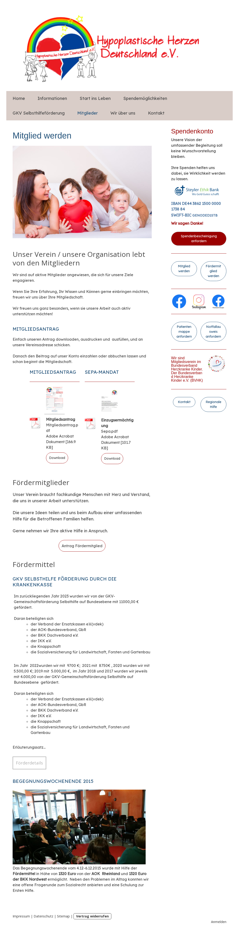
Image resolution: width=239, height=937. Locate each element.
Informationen (52, 98)
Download (57, 458)
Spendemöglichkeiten (145, 98)
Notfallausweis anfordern (213, 332)
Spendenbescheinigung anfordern (199, 238)
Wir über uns (122, 113)
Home (19, 98)
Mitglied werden (184, 268)
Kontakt (156, 113)
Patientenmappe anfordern (184, 332)
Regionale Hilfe (213, 404)
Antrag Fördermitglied (82, 545)
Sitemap (63, 916)
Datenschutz (43, 916)
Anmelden (218, 922)
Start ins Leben (95, 98)
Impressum (21, 916)
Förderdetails (29, 763)
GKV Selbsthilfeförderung (39, 113)
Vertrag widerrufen (92, 916)
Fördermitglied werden (213, 271)
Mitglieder (87, 113)
